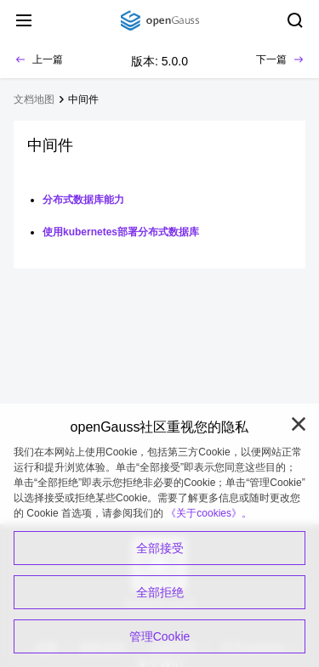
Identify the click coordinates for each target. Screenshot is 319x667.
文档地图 (34, 99)
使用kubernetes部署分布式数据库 (121, 232)
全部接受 (160, 548)
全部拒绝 (160, 592)
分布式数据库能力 (83, 200)
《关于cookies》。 (209, 513)
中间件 (83, 99)
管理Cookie (160, 636)
